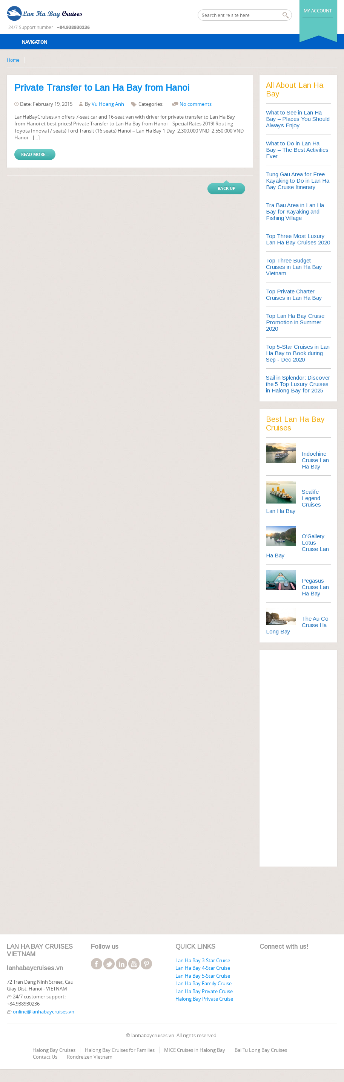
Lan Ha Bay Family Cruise (203, 983)
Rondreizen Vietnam (89, 1056)
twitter (109, 963)
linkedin (121, 963)
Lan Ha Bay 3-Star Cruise (202, 960)
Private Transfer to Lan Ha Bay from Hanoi (101, 87)
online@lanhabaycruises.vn (43, 1011)
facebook (96, 963)
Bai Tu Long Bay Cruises (261, 1050)
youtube (134, 963)
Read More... (35, 154)
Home (13, 60)
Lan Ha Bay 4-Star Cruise (202, 967)
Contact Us (45, 1056)
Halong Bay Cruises (53, 1050)
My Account (318, 11)
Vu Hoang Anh (108, 104)
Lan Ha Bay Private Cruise (204, 991)
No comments (196, 104)
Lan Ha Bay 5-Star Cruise (202, 975)
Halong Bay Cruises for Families (120, 1050)
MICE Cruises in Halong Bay (194, 1050)
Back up (226, 188)
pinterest (146, 963)
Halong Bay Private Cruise (204, 998)
